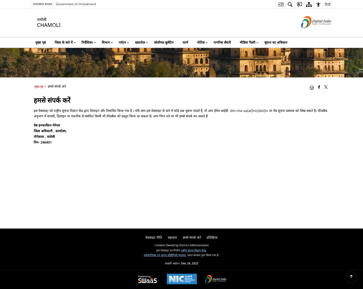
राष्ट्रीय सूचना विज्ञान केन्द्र (193, 251)
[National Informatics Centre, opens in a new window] (181, 279)
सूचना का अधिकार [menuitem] (275, 42)
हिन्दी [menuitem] (327, 4)
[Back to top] (351, 277)
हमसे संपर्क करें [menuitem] (192, 237)
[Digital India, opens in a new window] (215, 279)
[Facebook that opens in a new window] (319, 87)
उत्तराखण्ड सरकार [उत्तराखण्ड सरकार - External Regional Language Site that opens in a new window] (42, 4)
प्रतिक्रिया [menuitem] (212, 237)
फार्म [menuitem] (185, 42)
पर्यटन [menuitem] (124, 42)
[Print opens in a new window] (311, 87)
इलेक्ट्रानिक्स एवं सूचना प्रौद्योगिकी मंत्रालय (165, 255)
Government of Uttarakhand (76, 4)
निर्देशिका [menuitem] (89, 42)
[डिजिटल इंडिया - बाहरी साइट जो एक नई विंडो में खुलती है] (310, 32)
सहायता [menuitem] (172, 237)
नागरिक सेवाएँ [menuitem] (222, 42)
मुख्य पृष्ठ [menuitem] (40, 42)
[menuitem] (280, 4)
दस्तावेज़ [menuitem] (141, 42)
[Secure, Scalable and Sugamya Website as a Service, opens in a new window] (147, 279)
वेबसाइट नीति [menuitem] (153, 237)
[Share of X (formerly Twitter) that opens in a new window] (326, 87)
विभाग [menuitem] (107, 42)
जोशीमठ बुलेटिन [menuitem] (164, 42)
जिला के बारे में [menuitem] (65, 42)
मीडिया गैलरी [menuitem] (249, 42)
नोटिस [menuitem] (202, 42)
